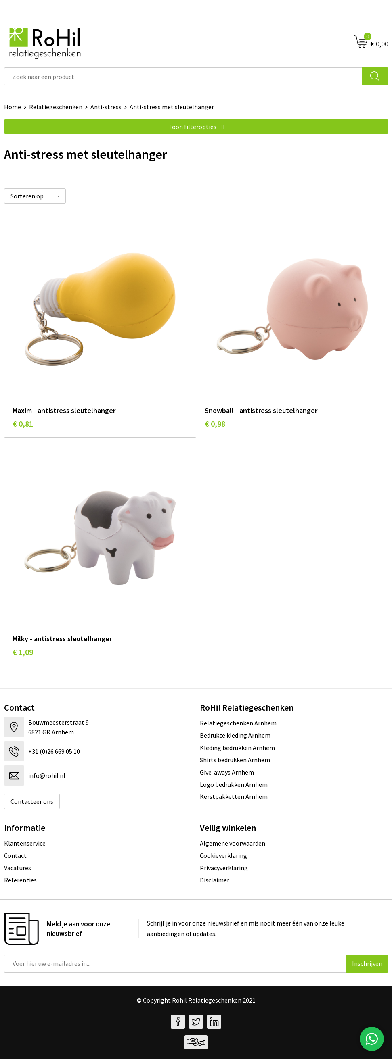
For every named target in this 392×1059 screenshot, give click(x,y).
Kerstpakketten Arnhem (234, 796)
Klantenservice (25, 843)
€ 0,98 (215, 424)
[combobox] (183, 76)
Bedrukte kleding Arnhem (235, 735)
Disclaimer (214, 880)
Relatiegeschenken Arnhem (238, 723)
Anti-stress (106, 107)
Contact (15, 855)
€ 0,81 (23, 424)
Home (12, 107)
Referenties (20, 880)
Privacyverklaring (224, 868)
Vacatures (17, 868)
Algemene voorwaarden (232, 843)
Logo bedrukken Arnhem (234, 784)
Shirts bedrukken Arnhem (235, 760)
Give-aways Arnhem (227, 772)
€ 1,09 (23, 652)
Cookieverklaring (223, 855)
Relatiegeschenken (55, 107)
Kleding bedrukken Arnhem (237, 748)
